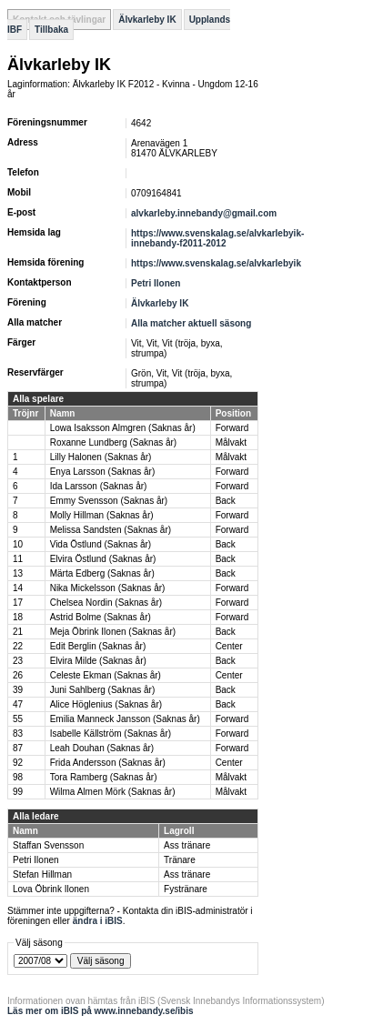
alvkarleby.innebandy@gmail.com (204, 213)
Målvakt (231, 442)
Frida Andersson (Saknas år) (108, 763)
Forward (232, 428)
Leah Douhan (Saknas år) (102, 748)
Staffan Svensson (48, 845)
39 (18, 690)
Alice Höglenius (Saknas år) (106, 704)
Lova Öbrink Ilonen (51, 889)
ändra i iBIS (98, 921)
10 (18, 544)
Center (229, 646)
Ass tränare (187, 845)
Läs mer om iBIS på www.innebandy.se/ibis (100, 1011)
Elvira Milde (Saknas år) (98, 661)
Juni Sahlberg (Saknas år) (103, 690)
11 (18, 559)
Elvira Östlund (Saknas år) (103, 559)
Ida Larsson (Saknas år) (98, 486)
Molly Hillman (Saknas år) (102, 515)
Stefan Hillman (42, 874)
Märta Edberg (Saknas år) (102, 573)
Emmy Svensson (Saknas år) (109, 501)
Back (226, 501)
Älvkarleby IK (147, 20)
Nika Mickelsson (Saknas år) (108, 588)
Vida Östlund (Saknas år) (101, 544)
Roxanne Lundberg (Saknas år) (113, 442)
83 (18, 734)
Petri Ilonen (155, 283)
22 (18, 646)
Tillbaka (51, 30)
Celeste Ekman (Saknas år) (105, 675)
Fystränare (185, 889)
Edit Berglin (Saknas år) (98, 646)
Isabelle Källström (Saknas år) (110, 734)
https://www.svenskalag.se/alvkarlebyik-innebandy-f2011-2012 (217, 238)
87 (18, 748)
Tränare (180, 860)
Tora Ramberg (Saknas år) (103, 777)
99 (18, 792)
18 (18, 617)
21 (18, 632)
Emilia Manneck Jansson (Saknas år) (125, 719)
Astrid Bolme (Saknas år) (100, 617)
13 (18, 573)
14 (18, 588)
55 (18, 719)
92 (18, 763)
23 (18, 661)
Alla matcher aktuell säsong (191, 323)
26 (18, 675)
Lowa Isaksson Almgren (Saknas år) (123, 428)
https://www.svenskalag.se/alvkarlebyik (216, 263)
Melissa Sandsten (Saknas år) (110, 530)
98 (18, 777)
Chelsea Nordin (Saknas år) (106, 603)
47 (18, 704)
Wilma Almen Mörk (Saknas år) (113, 792)
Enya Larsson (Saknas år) (103, 472)
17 (18, 603)
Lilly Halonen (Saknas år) (101, 457)
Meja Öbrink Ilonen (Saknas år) (113, 632)
